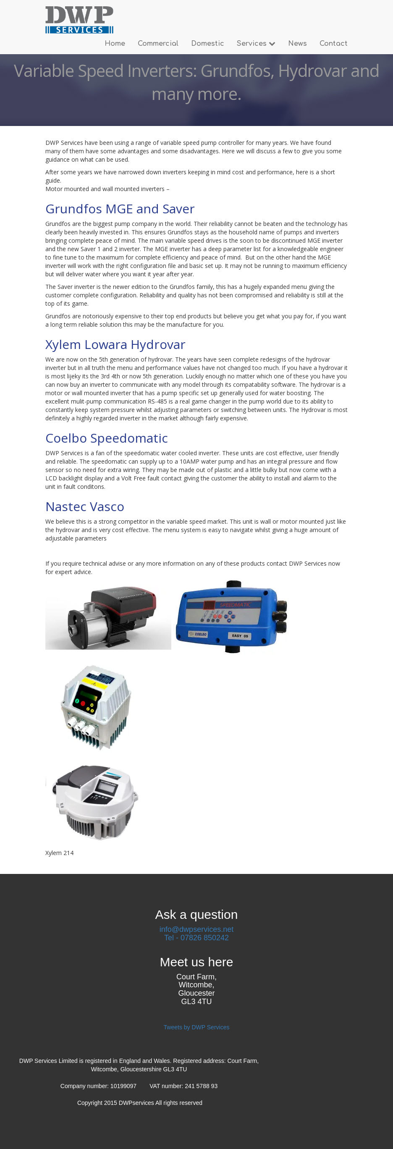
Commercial (158, 43)
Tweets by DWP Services (197, 1027)
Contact (334, 43)
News (297, 43)
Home (115, 43)
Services (256, 43)
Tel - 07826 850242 (196, 938)
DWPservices (137, 1102)
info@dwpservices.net (196, 929)
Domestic (207, 43)
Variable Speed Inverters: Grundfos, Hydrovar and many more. (196, 82)
